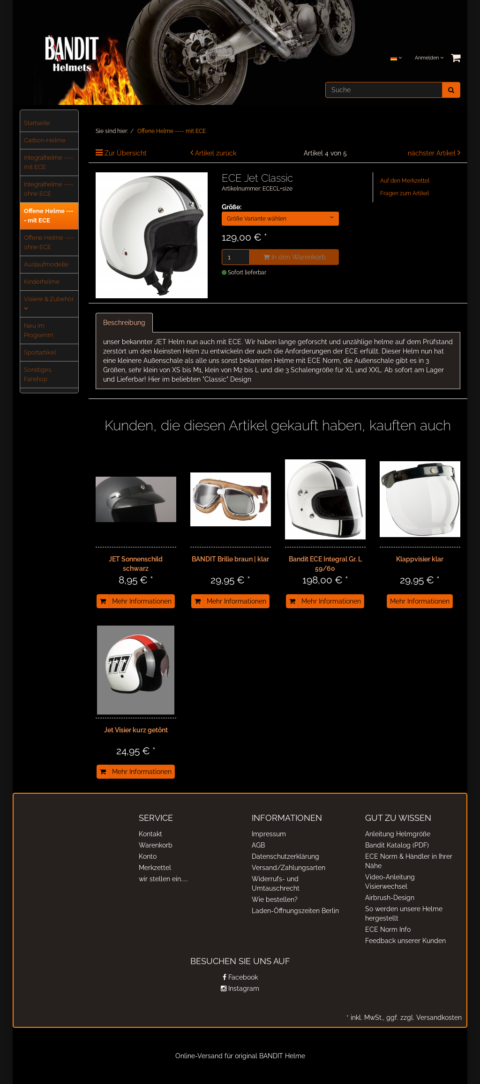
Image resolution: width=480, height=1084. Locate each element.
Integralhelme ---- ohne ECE (48, 189)
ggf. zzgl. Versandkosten (423, 1017)
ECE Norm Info (388, 929)
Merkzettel (155, 867)
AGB (258, 845)
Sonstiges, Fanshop (38, 374)
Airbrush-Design (389, 897)
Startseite (37, 122)
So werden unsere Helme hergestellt (403, 913)
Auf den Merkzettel (404, 180)
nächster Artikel (433, 153)
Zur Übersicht (126, 153)
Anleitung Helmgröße (397, 834)
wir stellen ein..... (163, 879)
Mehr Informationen (142, 601)
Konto (148, 856)
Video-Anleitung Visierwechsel (390, 881)
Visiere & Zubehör (49, 303)
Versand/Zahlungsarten (288, 867)
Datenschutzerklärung (285, 856)
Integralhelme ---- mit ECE (48, 162)
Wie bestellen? (275, 899)
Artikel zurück (215, 153)
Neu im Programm (38, 330)
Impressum (269, 834)
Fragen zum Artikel (404, 193)
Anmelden (429, 58)
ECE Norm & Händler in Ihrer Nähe (408, 861)
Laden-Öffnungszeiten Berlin (295, 910)
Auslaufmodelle (46, 264)
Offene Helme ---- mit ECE (48, 215)
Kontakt (150, 834)
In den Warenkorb (294, 257)
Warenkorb (155, 845)
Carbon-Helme (45, 140)
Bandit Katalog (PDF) (397, 845)
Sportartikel (40, 352)
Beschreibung (124, 322)
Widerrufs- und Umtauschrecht (276, 883)
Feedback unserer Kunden (405, 940)
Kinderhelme (42, 281)
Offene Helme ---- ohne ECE (49, 242)
